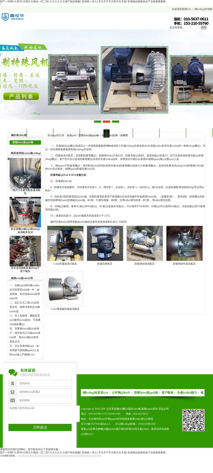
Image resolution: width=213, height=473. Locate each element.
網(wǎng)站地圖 (203, 9)
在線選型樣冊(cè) (181, 9)
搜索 (203, 27)
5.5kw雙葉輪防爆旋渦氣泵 (65, 309)
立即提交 (40, 427)
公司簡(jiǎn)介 (199, 133)
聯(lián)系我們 (148, 399)
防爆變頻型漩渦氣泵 (184, 263)
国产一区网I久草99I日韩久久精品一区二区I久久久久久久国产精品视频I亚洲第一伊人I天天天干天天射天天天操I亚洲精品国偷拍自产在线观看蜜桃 (83, 1)
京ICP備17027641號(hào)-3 (95, 424)
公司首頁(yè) (14, 133)
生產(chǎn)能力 (93, 133)
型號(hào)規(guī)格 (40, 133)
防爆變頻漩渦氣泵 (144, 263)
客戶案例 (66, 133)
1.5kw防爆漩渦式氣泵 (65, 263)
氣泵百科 (119, 133)
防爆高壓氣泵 (104, 263)
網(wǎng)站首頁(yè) (95, 392)
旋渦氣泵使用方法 (146, 133)
